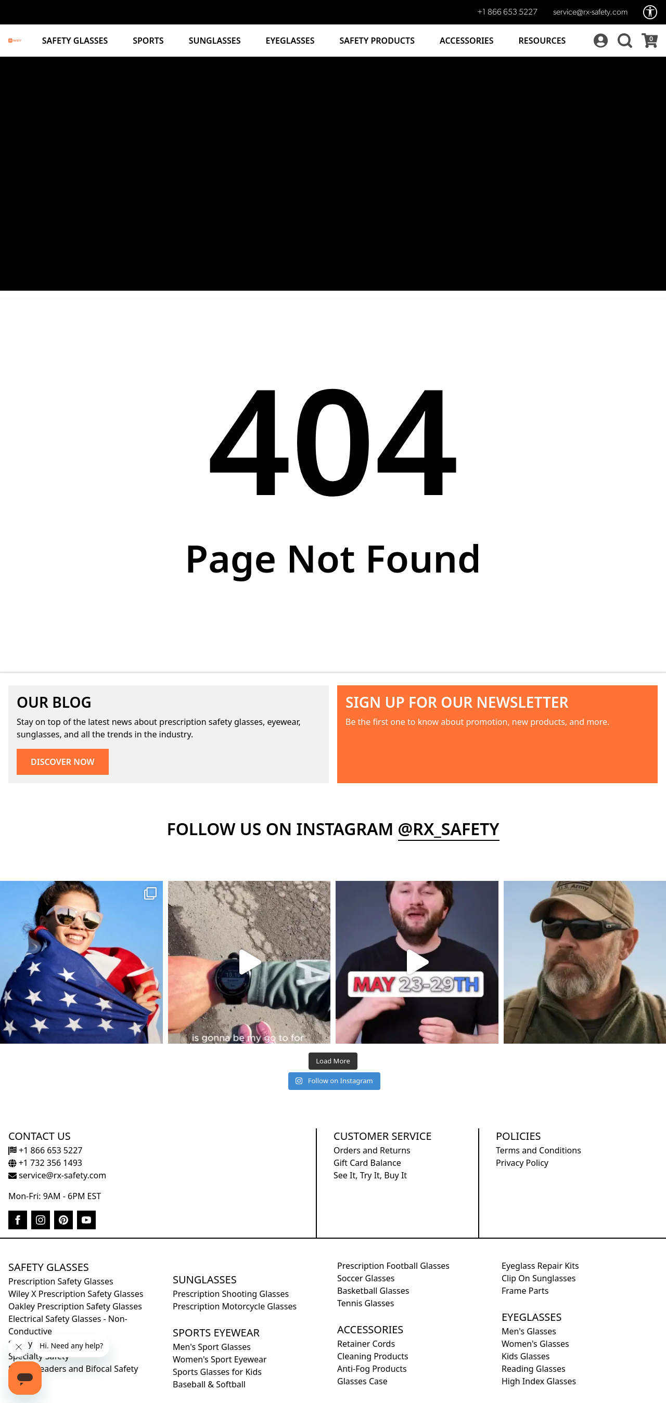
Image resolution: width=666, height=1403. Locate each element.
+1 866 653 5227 (507, 12)
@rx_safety (448, 828)
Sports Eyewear (216, 1333)
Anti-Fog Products (372, 1368)
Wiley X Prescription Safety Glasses (75, 1294)
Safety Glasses (75, 40)
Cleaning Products (372, 1356)
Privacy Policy (522, 1162)
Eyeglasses (290, 40)
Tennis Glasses (365, 1303)
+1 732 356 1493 (45, 1162)
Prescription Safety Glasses (60, 1281)
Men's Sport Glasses (212, 1347)
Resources (542, 40)
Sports (148, 40)
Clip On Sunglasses (538, 1278)
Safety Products (377, 40)
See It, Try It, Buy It (370, 1175)
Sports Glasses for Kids (217, 1372)
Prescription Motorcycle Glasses (235, 1306)
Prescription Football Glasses (393, 1265)
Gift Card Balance (367, 1162)
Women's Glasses (535, 1343)
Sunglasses (215, 40)
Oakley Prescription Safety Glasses (75, 1306)
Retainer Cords (366, 1343)
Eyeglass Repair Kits (540, 1265)
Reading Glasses (534, 1368)
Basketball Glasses (373, 1290)
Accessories (467, 40)
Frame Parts (525, 1290)
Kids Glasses (525, 1356)
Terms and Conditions (538, 1150)
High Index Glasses (539, 1381)
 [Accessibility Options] (650, 12)
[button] (623, 40)
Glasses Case (362, 1381)
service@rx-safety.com (590, 12)
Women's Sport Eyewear (220, 1359)
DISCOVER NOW (63, 762)
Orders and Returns (372, 1150)
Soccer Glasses (365, 1278)
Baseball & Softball (209, 1384)
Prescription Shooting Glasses (231, 1294)
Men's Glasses (529, 1331)
